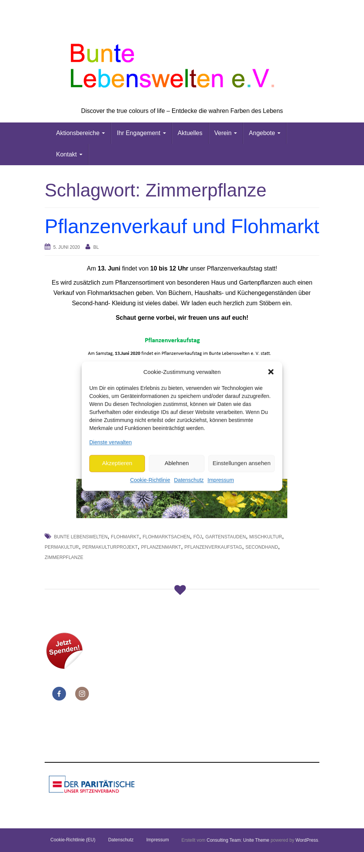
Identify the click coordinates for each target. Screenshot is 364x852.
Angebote (264, 133)
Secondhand (261, 547)
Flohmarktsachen (166, 537)
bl (96, 247)
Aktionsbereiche (80, 133)
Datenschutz (189, 480)
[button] (271, 372)
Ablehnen (176, 463)
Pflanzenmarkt (161, 547)
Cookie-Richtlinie (150, 480)
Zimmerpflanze (64, 557)
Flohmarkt (125, 537)
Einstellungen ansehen (242, 463)
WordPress (307, 840)
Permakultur (62, 547)
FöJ (197, 537)
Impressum (221, 480)
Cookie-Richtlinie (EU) (72, 839)
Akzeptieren (117, 463)
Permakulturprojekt (110, 547)
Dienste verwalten (110, 442)
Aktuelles (190, 133)
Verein (225, 133)
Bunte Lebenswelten (80, 537)
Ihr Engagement (141, 133)
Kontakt (69, 154)
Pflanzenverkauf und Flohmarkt (182, 226)
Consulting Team (223, 840)
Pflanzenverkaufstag (213, 547)
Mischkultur (265, 537)
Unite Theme (256, 840)
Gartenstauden (225, 537)
